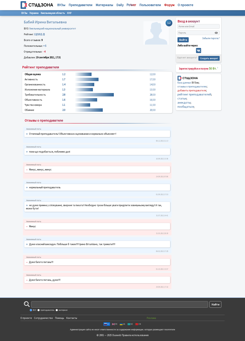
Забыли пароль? (211, 38)
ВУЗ (34, 310)
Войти (183, 39)
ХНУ (69, 13)
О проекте (26, 318)
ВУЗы (61, 5)
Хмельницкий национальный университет (52, 28)
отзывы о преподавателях (192, 86)
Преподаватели (80, 5)
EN (114, 324)
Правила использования (135, 335)
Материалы (104, 5)
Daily (120, 5)
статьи (181, 98)
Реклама (151, 318)
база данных (184, 82)
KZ (130, 324)
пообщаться (185, 107)
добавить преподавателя (191, 90)
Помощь (59, 318)
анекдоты (184, 102)
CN (138, 324)
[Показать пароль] (216, 33)
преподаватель (47, 310)
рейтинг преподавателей (194, 94)
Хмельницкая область (53, 13)
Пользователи (150, 5)
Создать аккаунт (209, 58)
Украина (33, 13)
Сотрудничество (43, 318)
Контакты (71, 318)
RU (106, 324)
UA (122, 324)
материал (63, 310)
